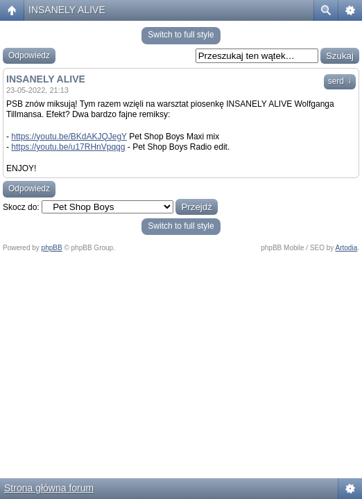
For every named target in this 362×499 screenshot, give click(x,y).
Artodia (347, 248)
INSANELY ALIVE (66, 9)
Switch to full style (181, 35)
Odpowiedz (29, 55)
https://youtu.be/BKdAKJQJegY (69, 136)
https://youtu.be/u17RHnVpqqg (68, 147)
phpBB (52, 248)
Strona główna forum (49, 487)
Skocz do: (21, 207)
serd (340, 81)
